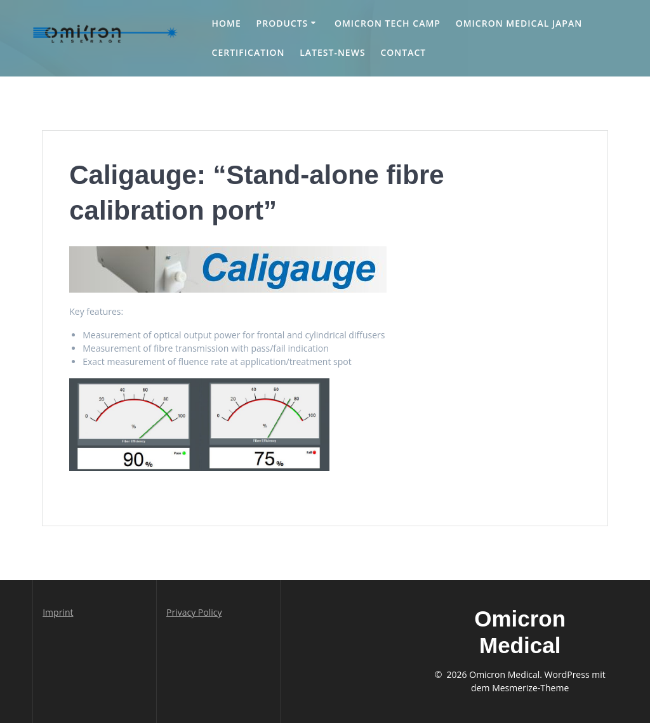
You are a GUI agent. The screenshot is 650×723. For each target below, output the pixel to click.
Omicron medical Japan (519, 23)
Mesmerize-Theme (530, 688)
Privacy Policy (194, 612)
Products (282, 23)
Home (226, 23)
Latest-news (332, 52)
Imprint (58, 612)
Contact (403, 52)
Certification (248, 52)
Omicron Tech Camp (388, 23)
